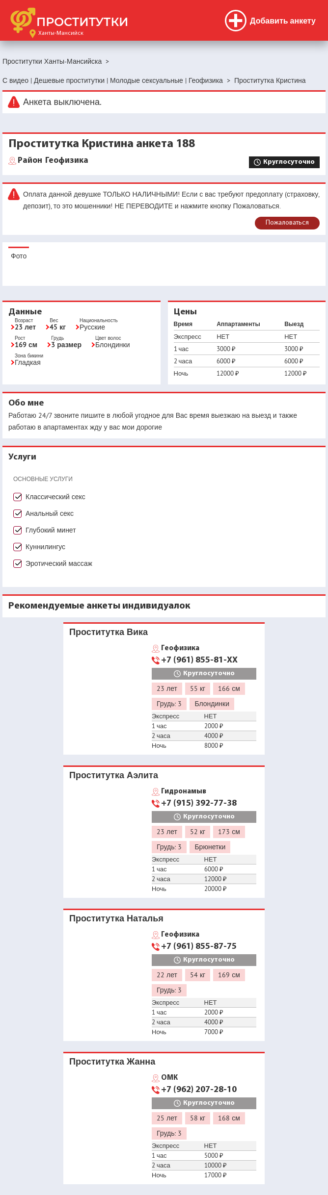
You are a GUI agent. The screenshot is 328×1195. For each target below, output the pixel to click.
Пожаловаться (287, 223)
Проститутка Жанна (112, 1061)
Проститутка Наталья (116, 918)
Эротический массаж (59, 563)
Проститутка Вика (108, 631)
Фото (19, 256)
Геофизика (53, 161)
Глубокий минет (51, 530)
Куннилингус (45, 546)
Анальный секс (50, 513)
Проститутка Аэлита (113, 775)
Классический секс (55, 496)
